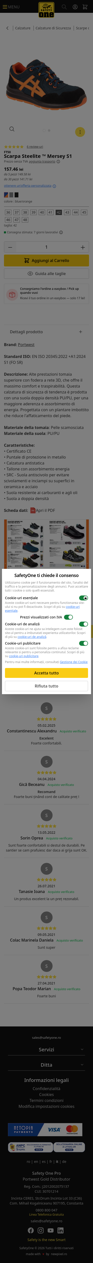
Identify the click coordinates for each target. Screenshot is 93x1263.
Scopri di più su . (45, 635)
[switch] (83, 597)
